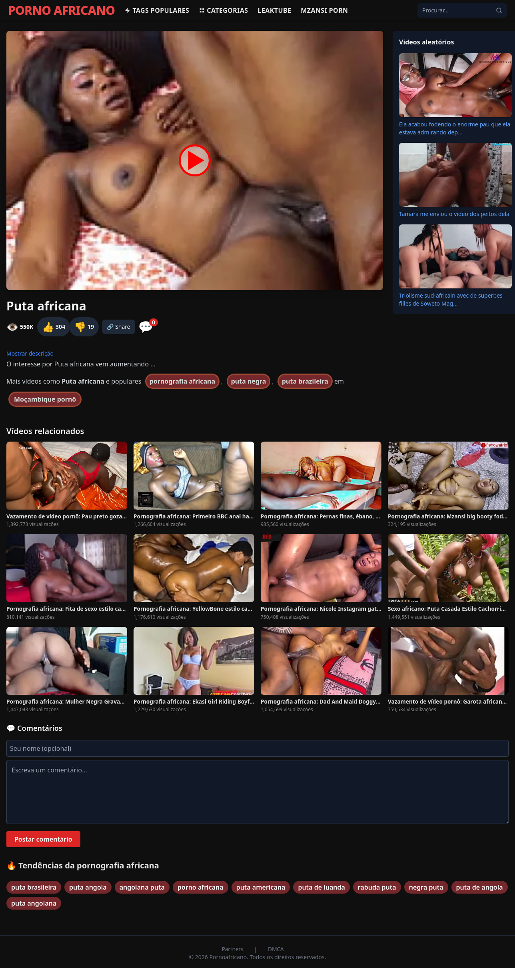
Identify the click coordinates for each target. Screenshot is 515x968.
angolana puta (142, 887)
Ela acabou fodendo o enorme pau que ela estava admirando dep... (454, 128)
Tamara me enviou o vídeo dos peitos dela (454, 214)
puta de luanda (321, 887)
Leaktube (274, 10)
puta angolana (33, 903)
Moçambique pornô (45, 399)
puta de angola (479, 887)
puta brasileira (33, 887)
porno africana (201, 887)
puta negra (248, 381)
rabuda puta (377, 887)
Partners (233, 949)
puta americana (260, 887)
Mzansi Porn (324, 10)
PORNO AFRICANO (61, 10)
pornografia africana (182, 381)
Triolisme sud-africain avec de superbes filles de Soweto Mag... (451, 299)
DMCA (275, 949)
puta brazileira (305, 381)
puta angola (88, 887)
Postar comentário (43, 839)
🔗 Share (118, 326)
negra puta (426, 887)
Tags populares (156, 10)
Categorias (223, 10)
